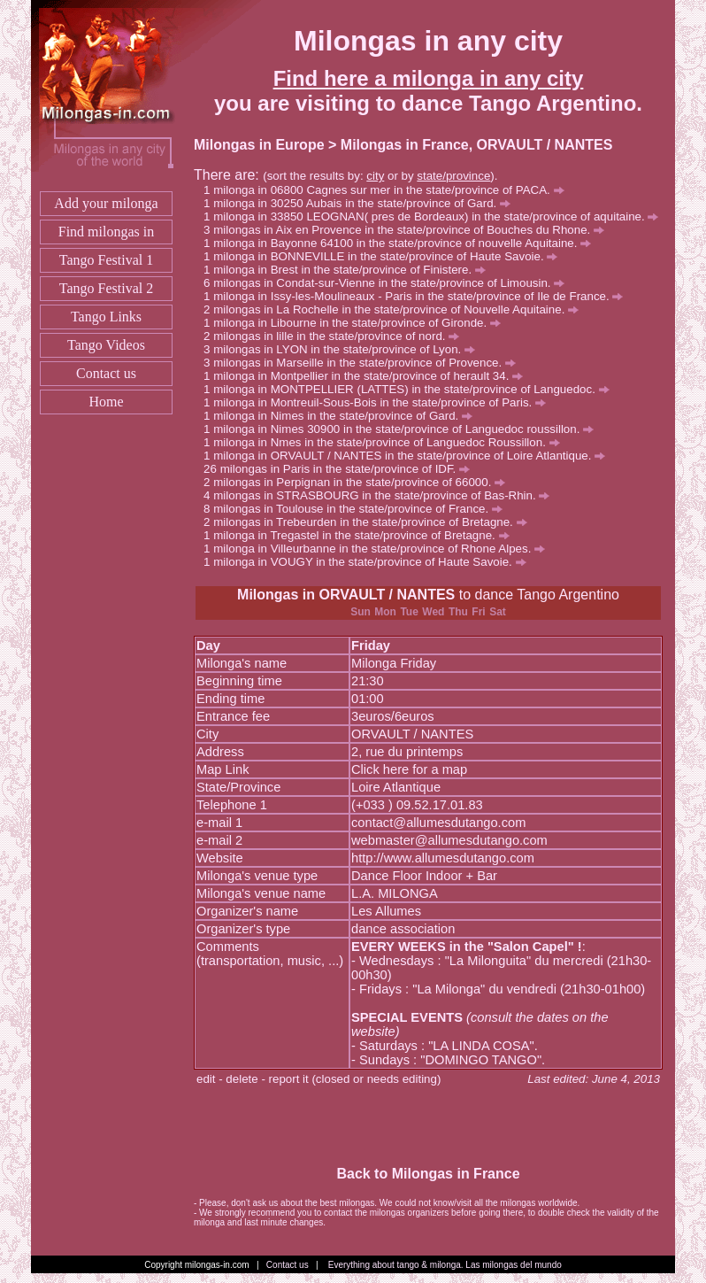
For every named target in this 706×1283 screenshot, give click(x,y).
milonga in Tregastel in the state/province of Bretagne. (361, 535)
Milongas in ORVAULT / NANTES (346, 594)
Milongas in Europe (259, 144)
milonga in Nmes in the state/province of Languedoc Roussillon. (386, 442)
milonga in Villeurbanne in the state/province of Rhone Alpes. (379, 548)
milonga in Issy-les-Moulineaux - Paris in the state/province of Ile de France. (418, 296)
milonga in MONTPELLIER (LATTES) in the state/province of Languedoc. (411, 389)
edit (206, 1079)
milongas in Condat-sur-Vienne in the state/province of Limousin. (388, 283)
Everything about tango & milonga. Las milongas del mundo (445, 1265)
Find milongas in (106, 231)
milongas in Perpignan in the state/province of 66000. (359, 482)
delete (241, 1079)
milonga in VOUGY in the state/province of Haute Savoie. (369, 561)
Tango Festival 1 (106, 259)
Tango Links (106, 316)
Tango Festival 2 (106, 288)
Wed (433, 612)
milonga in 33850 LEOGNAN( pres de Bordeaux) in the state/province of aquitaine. (435, 216)
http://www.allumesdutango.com (442, 858)
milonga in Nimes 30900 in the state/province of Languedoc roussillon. (403, 429)
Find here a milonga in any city (428, 78)
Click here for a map (409, 769)
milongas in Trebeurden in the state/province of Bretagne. (369, 522)
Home (105, 401)
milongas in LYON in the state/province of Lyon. (344, 349)
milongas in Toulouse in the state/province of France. (358, 508)
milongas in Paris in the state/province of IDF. (345, 468)
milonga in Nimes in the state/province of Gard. (342, 415)
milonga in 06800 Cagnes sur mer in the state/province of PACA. (388, 190)
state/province (453, 175)
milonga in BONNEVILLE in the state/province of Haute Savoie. (385, 256)
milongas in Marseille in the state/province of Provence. (364, 362)
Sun (360, 612)
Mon (385, 612)
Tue (409, 612)
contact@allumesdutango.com (438, 822)
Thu (458, 612)
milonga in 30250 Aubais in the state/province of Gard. (361, 203)
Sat (497, 612)
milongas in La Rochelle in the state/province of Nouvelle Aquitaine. (396, 309)
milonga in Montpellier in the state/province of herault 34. (368, 376)
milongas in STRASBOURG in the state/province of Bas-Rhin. (381, 495)
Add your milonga (105, 203)
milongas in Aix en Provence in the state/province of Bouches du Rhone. (408, 229)
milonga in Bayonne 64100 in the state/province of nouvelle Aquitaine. (402, 243)
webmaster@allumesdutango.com (449, 840)
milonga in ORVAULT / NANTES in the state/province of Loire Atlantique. (409, 455)
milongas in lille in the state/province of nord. (336, 336)
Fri (478, 612)
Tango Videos (106, 344)
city (375, 175)
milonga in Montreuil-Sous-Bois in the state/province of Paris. (379, 402)
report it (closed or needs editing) (355, 1079)
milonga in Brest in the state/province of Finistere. (349, 269)
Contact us (106, 373)
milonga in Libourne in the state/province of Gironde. (357, 322)
